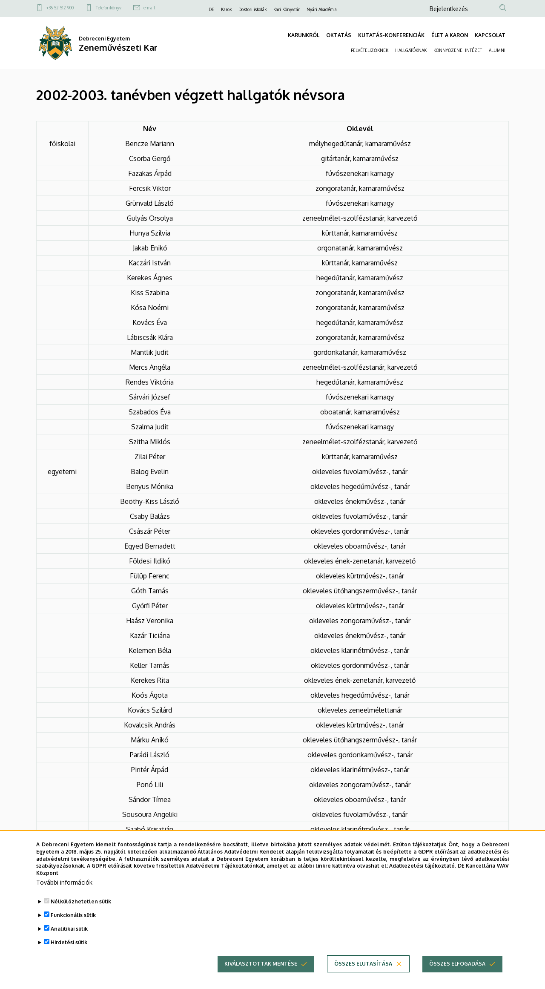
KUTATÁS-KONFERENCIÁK (391, 35)
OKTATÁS (338, 35)
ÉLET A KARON (449, 35)
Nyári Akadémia (322, 9)
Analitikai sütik (69, 943)
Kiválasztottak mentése (260, 978)
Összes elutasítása (363, 978)
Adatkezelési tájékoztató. (422, 880)
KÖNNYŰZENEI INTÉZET (457, 50)
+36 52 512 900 (60, 7)
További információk (64, 896)
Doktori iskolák (252, 9)
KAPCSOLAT (490, 35)
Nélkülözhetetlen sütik (81, 915)
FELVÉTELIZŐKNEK (369, 50)
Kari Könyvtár (286, 9)
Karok (226, 9)
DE (211, 9)
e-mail (149, 7)
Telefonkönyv (108, 7)
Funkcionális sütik (73, 929)
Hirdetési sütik (69, 956)
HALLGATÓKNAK (411, 50)
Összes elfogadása (457, 978)
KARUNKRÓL (303, 35)
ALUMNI (497, 50)
